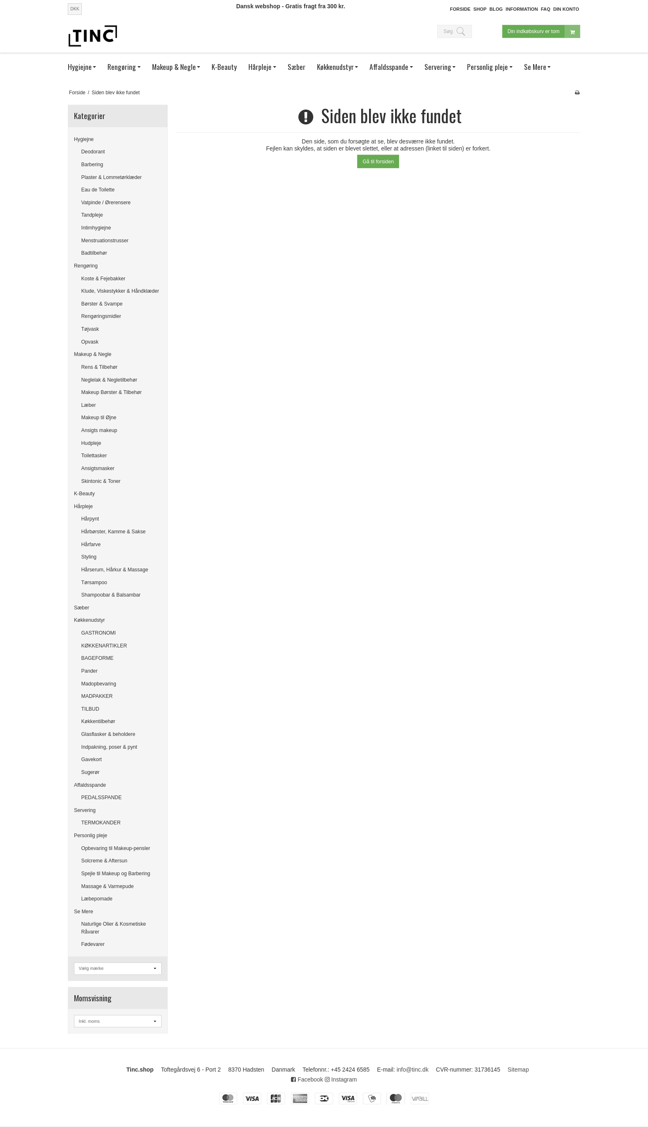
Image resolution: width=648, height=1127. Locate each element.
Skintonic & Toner (101, 481)
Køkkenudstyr (89, 620)
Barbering (92, 164)
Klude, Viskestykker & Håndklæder (120, 291)
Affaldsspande (90, 785)
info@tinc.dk (413, 1069)
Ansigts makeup (99, 430)
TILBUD (90, 709)
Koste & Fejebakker (103, 279)
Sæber (81, 608)
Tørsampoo (94, 582)
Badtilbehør (94, 253)
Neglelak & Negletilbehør (109, 380)
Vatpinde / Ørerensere (106, 202)
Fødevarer (93, 944)
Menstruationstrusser (105, 241)
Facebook (307, 1079)
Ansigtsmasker (97, 468)
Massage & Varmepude (107, 886)
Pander (89, 671)
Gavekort (91, 759)
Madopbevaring (98, 684)
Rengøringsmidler (101, 316)
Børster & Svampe (102, 304)
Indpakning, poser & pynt (109, 747)
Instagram (341, 1079)
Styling (89, 557)
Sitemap (518, 1069)
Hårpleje (83, 506)
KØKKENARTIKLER (104, 646)
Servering (84, 810)
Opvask (90, 342)
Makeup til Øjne (99, 417)
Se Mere (83, 911)
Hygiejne (84, 139)
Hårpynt (90, 519)
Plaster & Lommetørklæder (111, 177)
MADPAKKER (97, 696)
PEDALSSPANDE (101, 797)
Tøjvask (90, 329)
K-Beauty (84, 494)
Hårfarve (91, 544)
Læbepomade (97, 899)
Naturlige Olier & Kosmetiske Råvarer (113, 927)
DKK (74, 8)
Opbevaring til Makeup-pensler (115, 848)
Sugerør (90, 772)
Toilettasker (94, 455)
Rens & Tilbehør (99, 367)
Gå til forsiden (378, 162)
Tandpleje (92, 215)
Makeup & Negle (93, 354)
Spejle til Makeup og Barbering (115, 873)
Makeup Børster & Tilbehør (111, 392)
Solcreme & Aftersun (104, 861)
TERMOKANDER (101, 823)
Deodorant (93, 152)
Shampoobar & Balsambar (111, 595)
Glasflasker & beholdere (108, 734)
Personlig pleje (90, 835)
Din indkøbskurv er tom (543, 32)
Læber (88, 405)
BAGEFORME (97, 658)
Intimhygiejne (96, 228)
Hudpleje (91, 443)
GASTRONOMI (98, 633)
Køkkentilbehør (98, 721)
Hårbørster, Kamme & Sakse (113, 532)
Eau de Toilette (98, 190)
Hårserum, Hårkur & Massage (114, 570)
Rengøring (86, 266)
